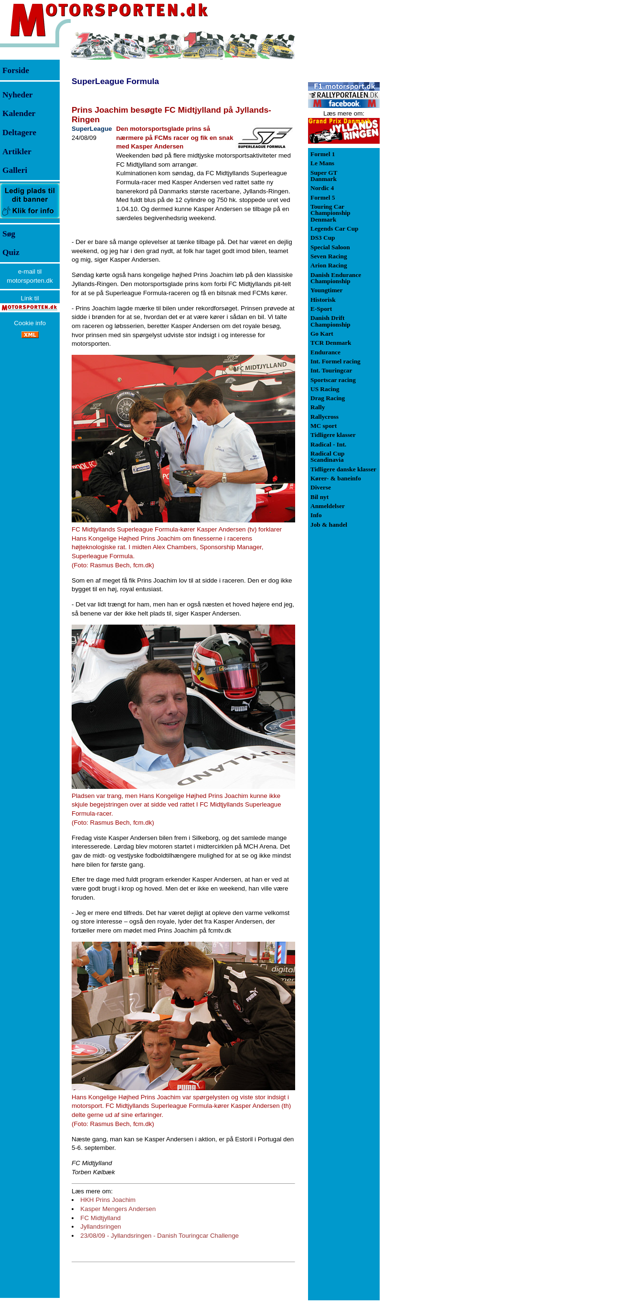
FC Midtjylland (100, 1218)
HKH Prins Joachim (108, 1199)
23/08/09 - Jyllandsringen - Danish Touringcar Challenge (159, 1235)
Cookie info (30, 323)
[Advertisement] (430, 174)
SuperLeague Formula (115, 81)
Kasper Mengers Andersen (118, 1208)
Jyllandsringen (100, 1226)
